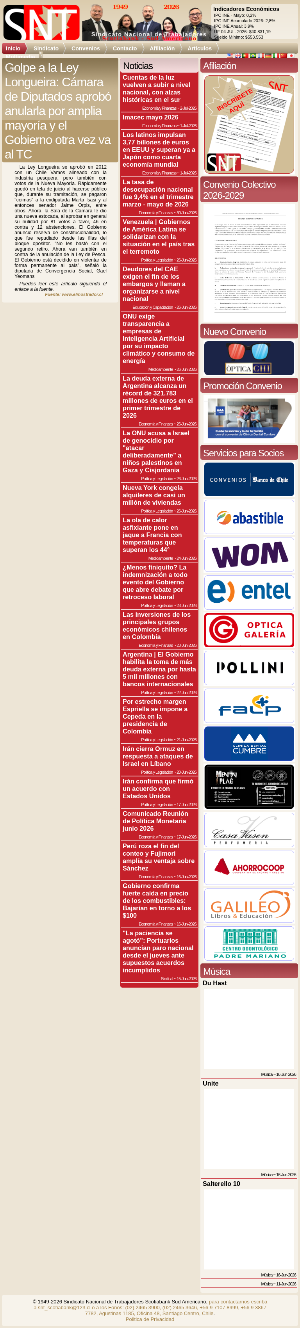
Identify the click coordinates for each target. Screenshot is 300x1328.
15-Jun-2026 (186, 978)
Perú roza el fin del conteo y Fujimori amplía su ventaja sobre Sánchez (159, 857)
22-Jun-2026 (186, 692)
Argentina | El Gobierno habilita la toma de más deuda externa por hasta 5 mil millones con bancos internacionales (159, 669)
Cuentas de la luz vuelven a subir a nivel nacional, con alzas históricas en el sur (156, 88)
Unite (211, 1083)
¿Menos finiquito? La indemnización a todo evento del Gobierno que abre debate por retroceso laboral (155, 582)
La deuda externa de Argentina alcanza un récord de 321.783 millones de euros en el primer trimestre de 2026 (158, 397)
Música (266, 1074)
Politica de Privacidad (150, 1319)
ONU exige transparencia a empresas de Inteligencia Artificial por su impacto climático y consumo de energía (159, 338)
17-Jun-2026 (186, 804)
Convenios (85, 48)
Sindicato (46, 48)
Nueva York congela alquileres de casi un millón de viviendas (154, 495)
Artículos (200, 48)
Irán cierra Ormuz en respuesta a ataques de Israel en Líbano (158, 756)
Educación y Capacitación (152, 307)
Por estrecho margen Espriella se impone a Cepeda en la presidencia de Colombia (155, 716)
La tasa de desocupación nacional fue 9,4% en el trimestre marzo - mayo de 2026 (158, 193)
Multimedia (20, 57)
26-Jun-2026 (186, 260)
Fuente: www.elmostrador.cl (74, 294)
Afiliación (162, 48)
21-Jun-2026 (186, 739)
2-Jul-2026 (188, 108)
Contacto (125, 48)
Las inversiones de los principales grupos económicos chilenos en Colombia (157, 625)
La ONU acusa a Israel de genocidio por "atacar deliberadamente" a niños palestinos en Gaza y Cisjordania (156, 451)
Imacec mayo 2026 (151, 117)
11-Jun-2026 (286, 1284)
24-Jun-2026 (186, 558)
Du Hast (215, 982)
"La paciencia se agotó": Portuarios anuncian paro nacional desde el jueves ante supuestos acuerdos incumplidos (158, 951)
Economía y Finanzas (159, 108)
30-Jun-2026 (186, 212)
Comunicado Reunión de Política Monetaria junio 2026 (155, 821)
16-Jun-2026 (186, 876)
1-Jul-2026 (188, 125)
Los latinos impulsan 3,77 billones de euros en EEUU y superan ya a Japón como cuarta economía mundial (159, 149)
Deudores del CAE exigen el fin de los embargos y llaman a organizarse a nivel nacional (154, 283)
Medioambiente (160, 369)
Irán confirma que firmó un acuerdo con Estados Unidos (158, 788)
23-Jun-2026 (186, 605)
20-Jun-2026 (186, 772)
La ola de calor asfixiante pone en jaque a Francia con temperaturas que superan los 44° (152, 534)
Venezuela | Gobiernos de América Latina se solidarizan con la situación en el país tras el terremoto (159, 236)
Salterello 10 (221, 1183)
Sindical (167, 978)
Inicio (13, 48)
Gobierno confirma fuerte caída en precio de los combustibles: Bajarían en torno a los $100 (157, 900)
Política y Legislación (157, 260)
